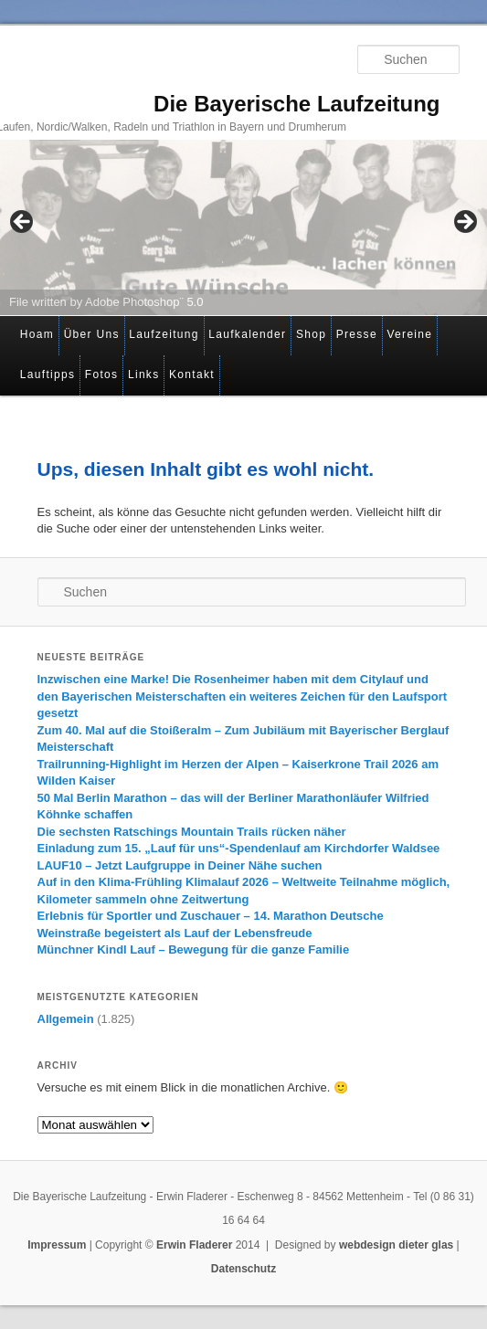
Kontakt (192, 374)
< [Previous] (23, 223)
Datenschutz (243, 1268)
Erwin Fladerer (194, 1245)
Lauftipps (47, 374)
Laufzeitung (163, 334)
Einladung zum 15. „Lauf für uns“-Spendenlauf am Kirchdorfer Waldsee (238, 848)
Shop (311, 334)
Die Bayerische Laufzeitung (296, 103)
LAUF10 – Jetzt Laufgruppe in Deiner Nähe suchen (180, 865)
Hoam (37, 334)
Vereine (409, 334)
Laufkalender (247, 334)
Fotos (102, 374)
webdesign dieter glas (396, 1245)
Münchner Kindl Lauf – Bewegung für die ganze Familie (193, 949)
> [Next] (464, 223)
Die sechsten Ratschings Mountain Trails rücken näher (191, 832)
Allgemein (65, 1019)
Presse (356, 334)
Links (144, 374)
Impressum (56, 1245)
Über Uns (92, 334)
